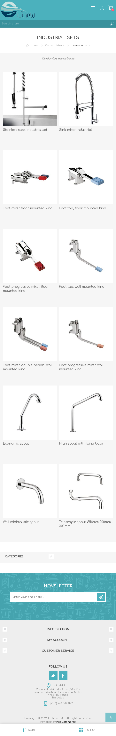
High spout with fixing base (81, 443)
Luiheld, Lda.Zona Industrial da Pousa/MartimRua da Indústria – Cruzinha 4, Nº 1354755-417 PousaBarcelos (58, 691)
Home (34, 45)
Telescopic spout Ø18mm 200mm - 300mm (86, 524)
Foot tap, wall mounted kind (81, 286)
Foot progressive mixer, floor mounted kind (26, 289)
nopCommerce (66, 722)
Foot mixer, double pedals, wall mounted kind (27, 367)
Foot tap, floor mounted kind (82, 208)
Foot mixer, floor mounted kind (27, 208)
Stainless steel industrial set (25, 130)
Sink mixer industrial (75, 130)
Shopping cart (110, 8)
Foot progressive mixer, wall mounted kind (81, 367)
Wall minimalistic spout (21, 522)
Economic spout (16, 443)
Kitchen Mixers (54, 45)
